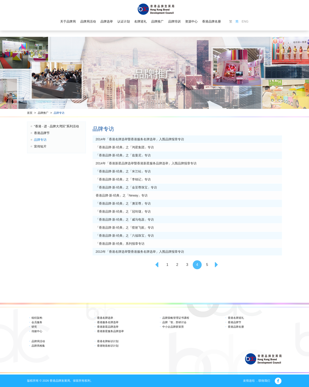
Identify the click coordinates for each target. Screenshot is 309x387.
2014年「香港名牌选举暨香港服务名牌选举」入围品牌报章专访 (140, 139)
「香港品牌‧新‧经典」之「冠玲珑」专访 (123, 211)
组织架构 (37, 317)
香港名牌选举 (105, 317)
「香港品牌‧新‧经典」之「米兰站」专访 (123, 171)
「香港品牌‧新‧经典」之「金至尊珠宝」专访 (126, 187)
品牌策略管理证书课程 (175, 317)
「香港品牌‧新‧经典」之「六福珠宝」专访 (125, 235)
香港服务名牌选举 (108, 322)
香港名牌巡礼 (236, 317)
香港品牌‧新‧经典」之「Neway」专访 (122, 195)
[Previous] (157, 264)
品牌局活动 (88, 21)
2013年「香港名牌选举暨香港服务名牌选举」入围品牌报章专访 (140, 251)
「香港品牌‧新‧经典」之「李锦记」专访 (123, 179)
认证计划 (123, 21)
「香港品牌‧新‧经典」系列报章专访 (120, 243)
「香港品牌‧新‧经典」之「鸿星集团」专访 (125, 147)
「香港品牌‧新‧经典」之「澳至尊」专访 (123, 203)
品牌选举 (106, 21)
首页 (29, 112)
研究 (34, 326)
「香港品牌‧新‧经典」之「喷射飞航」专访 (125, 227)
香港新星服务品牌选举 (110, 331)
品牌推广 (157, 21)
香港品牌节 (42, 133)
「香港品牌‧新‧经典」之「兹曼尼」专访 (123, 155)
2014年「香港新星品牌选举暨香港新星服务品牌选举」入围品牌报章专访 (146, 163)
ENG (245, 21)
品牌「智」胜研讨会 (174, 322)
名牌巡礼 (140, 21)
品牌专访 (59, 112)
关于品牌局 (68, 21)
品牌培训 (174, 21)
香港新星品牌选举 (108, 326)
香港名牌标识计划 (108, 341)
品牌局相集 (38, 345)
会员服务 (37, 322)
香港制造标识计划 (108, 345)
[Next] (217, 264)
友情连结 (249, 380)
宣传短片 (40, 146)
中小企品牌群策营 (173, 326)
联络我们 (264, 380)
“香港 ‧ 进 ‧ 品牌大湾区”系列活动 (56, 126)
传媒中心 (37, 331)
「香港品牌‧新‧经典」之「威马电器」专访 (125, 219)
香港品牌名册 (211, 21)
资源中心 (191, 21)
